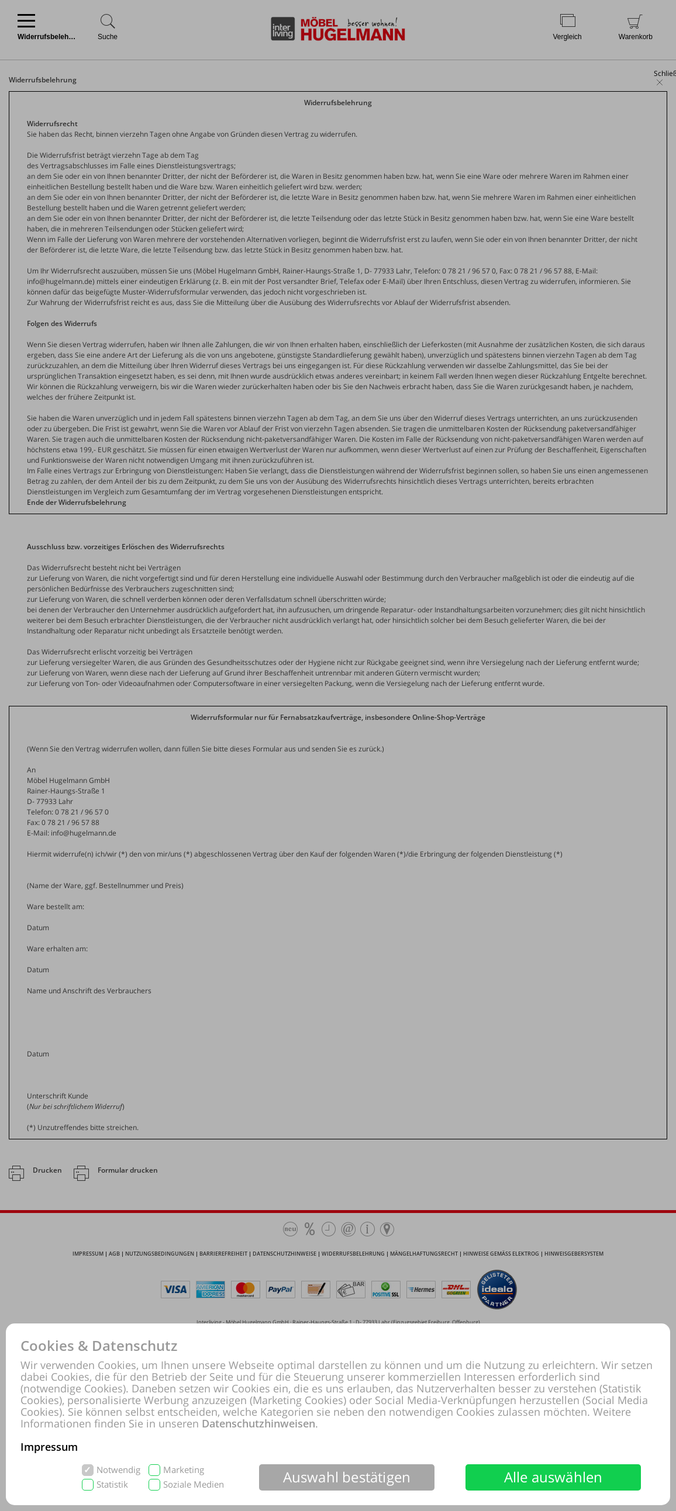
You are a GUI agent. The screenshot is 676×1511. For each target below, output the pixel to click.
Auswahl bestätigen (347, 1476)
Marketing (183, 1469)
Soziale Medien (193, 1484)
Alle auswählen (553, 1476)
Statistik (112, 1484)
